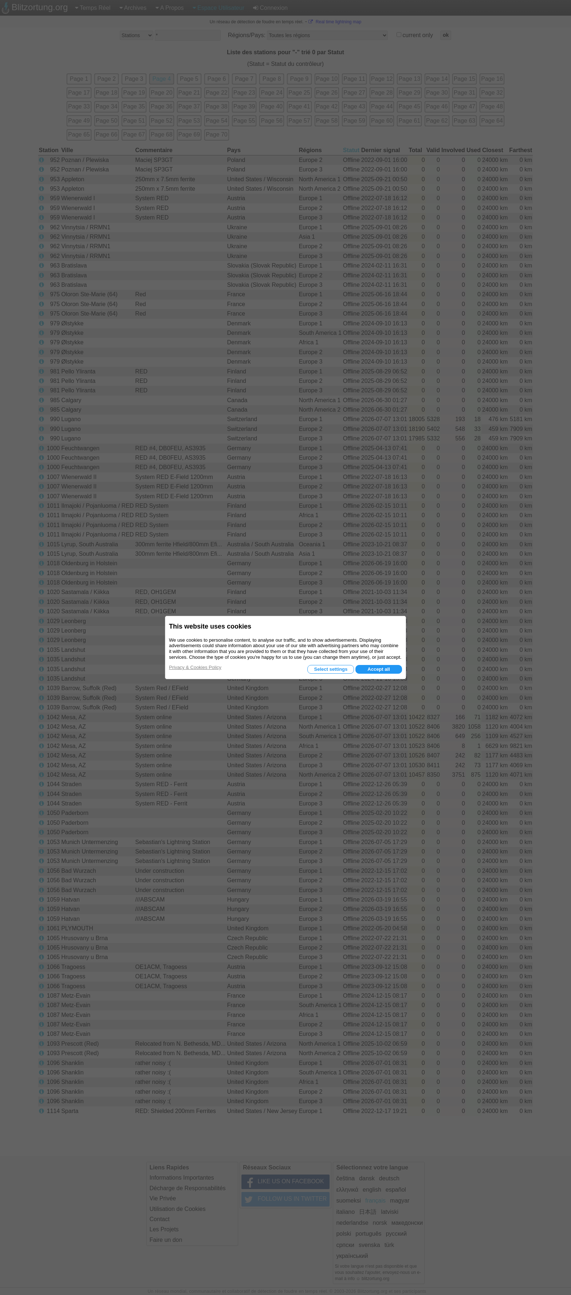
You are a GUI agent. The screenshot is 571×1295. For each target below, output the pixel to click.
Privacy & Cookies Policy (195, 667)
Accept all (378, 669)
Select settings (330, 669)
